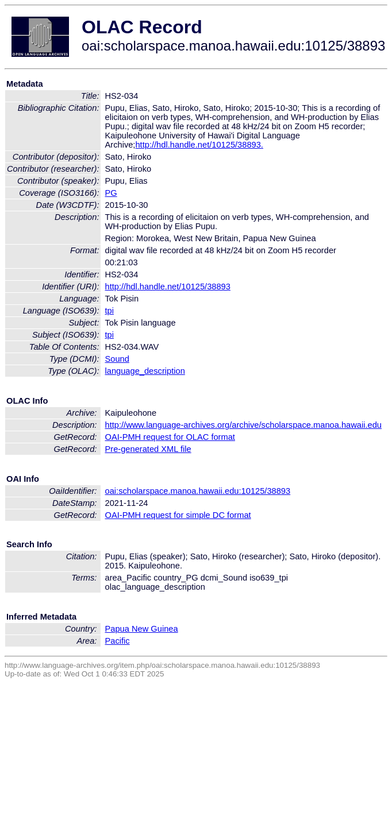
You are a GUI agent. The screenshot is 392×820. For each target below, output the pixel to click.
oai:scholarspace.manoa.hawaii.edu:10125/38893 (198, 491)
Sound (117, 358)
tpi (109, 310)
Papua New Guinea (141, 628)
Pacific (117, 640)
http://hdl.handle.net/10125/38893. (199, 144)
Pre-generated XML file (148, 449)
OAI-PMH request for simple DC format (178, 515)
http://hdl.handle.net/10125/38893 (167, 286)
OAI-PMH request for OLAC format (170, 437)
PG (111, 193)
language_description (145, 371)
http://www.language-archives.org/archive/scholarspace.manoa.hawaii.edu (243, 425)
